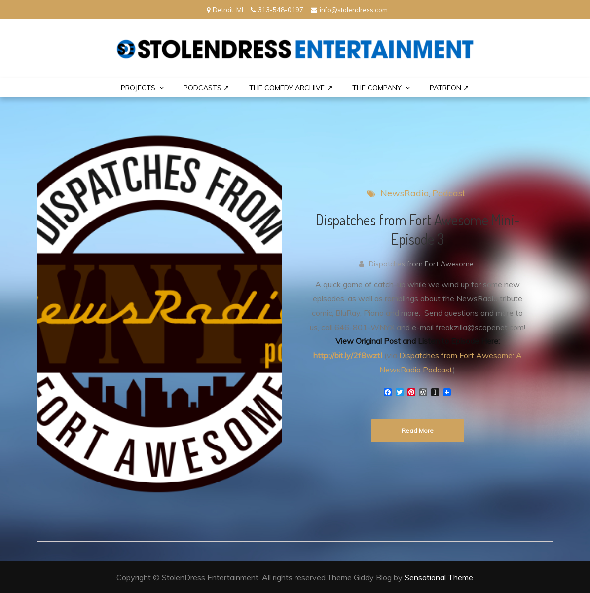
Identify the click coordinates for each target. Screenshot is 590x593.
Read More (418, 430)
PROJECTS (138, 87)
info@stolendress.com (349, 10)
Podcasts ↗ (206, 87)
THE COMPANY (377, 87)
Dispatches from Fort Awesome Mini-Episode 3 (417, 229)
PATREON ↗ (449, 87)
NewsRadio (404, 193)
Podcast (448, 193)
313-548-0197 (277, 10)
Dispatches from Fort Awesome (421, 263)
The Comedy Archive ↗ (290, 87)
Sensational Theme (439, 577)
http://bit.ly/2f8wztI (347, 355)
